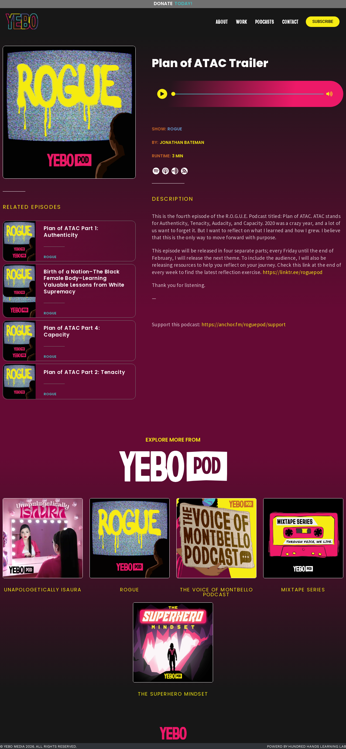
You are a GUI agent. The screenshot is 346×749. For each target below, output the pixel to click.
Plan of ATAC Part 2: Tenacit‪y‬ (84, 372)
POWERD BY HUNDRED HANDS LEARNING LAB (306, 746)
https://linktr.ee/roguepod (293, 272)
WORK (241, 21)
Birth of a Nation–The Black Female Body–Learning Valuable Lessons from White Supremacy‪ (84, 281)
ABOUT (222, 21)
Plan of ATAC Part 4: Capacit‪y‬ (72, 331)
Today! (183, 3)
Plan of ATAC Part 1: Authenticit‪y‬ (71, 232)
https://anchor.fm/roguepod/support (243, 324)
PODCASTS (264, 21)
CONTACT (290, 21)
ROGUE (174, 129)
